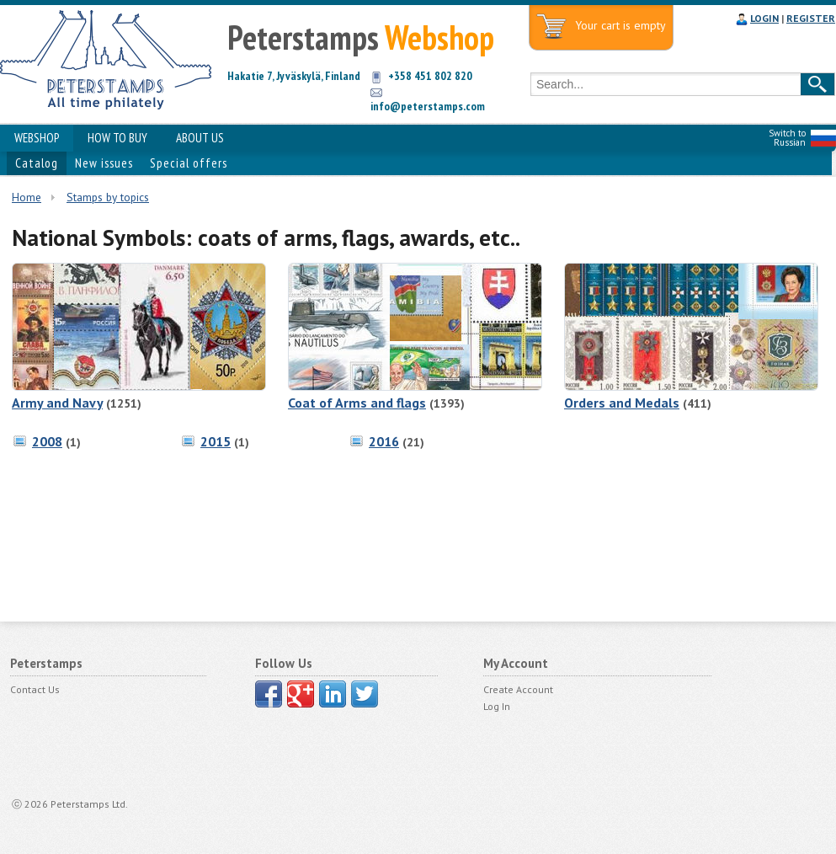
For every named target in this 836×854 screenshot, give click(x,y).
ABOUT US (200, 138)
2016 (384, 441)
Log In (496, 706)
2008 (47, 441)
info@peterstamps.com (427, 106)
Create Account (518, 689)
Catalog (36, 163)
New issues (104, 163)
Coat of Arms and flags (357, 402)
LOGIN (764, 18)
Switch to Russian (787, 137)
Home (26, 197)
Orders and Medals (621, 402)
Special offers (188, 163)
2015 (215, 441)
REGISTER (810, 18)
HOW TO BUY (117, 138)
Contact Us (35, 689)
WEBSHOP (36, 138)
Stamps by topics (108, 197)
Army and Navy (57, 402)
